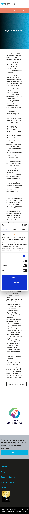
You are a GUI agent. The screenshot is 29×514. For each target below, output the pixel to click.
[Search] (14, 4)
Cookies (24, 511)
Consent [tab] (5, 229)
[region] (14, 415)
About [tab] (23, 229)
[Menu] (26, 4)
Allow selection (14, 282)
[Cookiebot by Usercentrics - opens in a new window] (20, 225)
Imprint (3, 511)
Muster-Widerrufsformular (16, 384)
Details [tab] (14, 229)
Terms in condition (10, 511)
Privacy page (18, 511)
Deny (14, 287)
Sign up (14, 452)
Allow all (14, 277)
